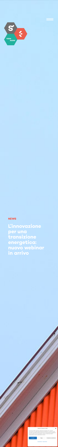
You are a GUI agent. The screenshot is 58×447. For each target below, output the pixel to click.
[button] (55, 428)
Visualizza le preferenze (51, 437)
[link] (15, 33)
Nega (41, 437)
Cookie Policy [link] (40, 441)
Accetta (32, 437)
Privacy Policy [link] (45, 441)
